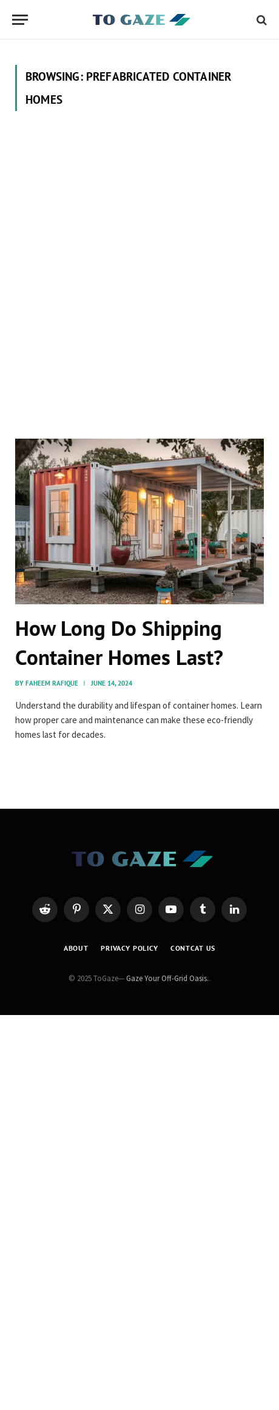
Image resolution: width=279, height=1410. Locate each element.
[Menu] (20, 19)
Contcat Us (192, 948)
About (76, 948)
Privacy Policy (129, 948)
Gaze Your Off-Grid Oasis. (167, 978)
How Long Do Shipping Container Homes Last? (119, 642)
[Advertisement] (139, 274)
